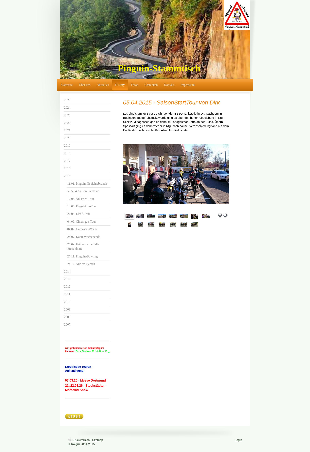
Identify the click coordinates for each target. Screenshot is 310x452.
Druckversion (79, 440)
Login (238, 440)
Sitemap (97, 440)
